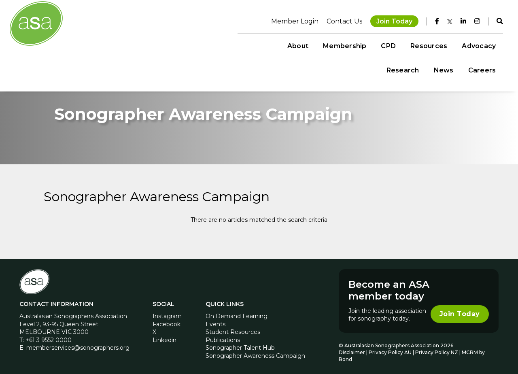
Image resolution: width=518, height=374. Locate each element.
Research (398, 45)
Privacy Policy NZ (437, 347)
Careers (477, 45)
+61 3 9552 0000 (48, 334)
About (169, 45)
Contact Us (340, 20)
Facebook (166, 319)
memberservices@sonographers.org (78, 342)
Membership (216, 45)
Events (215, 319)
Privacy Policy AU (390, 347)
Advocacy (350, 45)
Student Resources (233, 327)
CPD (260, 45)
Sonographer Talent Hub (240, 342)
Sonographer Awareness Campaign (255, 350)
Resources (300, 45)
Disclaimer (352, 347)
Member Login (290, 20)
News (439, 45)
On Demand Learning (236, 310)
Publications (223, 334)
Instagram (167, 310)
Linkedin (164, 334)
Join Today (390, 20)
